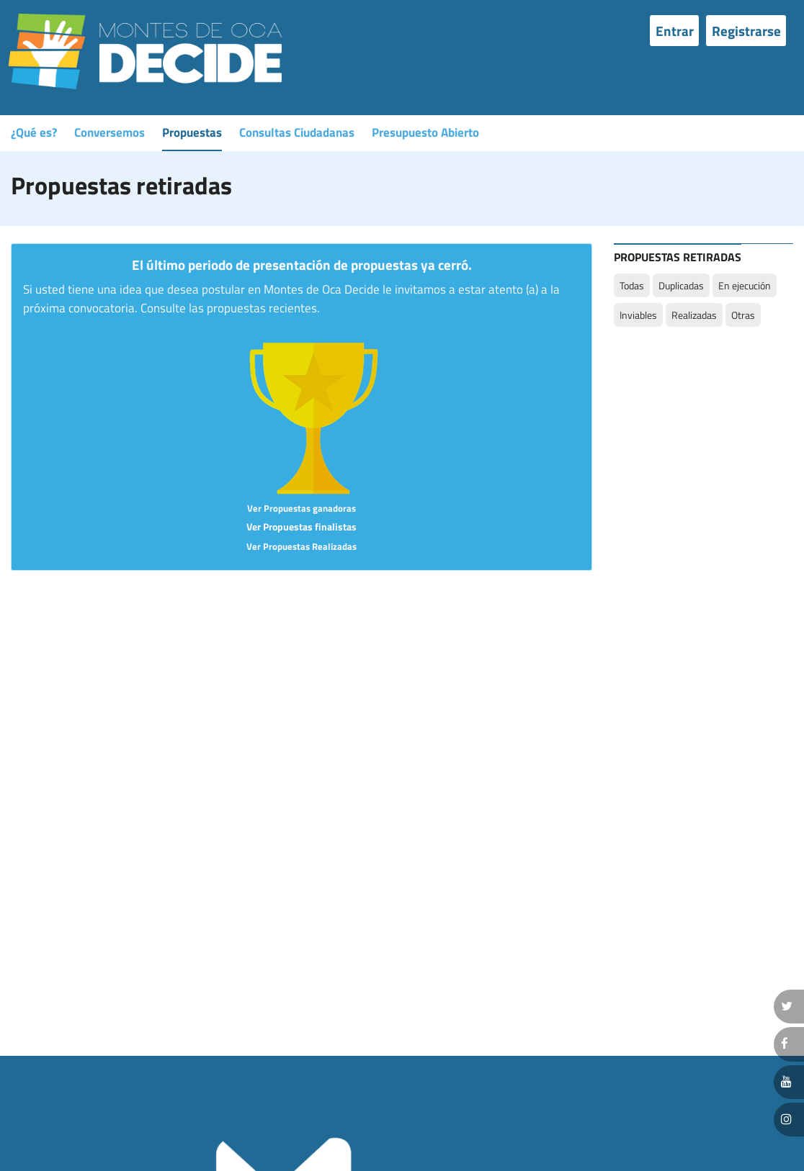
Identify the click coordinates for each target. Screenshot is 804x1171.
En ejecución (744, 285)
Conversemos (109, 132)
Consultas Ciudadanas (296, 132)
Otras (743, 314)
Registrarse (746, 30)
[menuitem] (678, 30)
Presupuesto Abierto (425, 132)
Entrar (675, 30)
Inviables (638, 314)
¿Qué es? (34, 132)
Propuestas (192, 132)
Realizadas (694, 314)
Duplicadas (681, 285)
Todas (632, 285)
